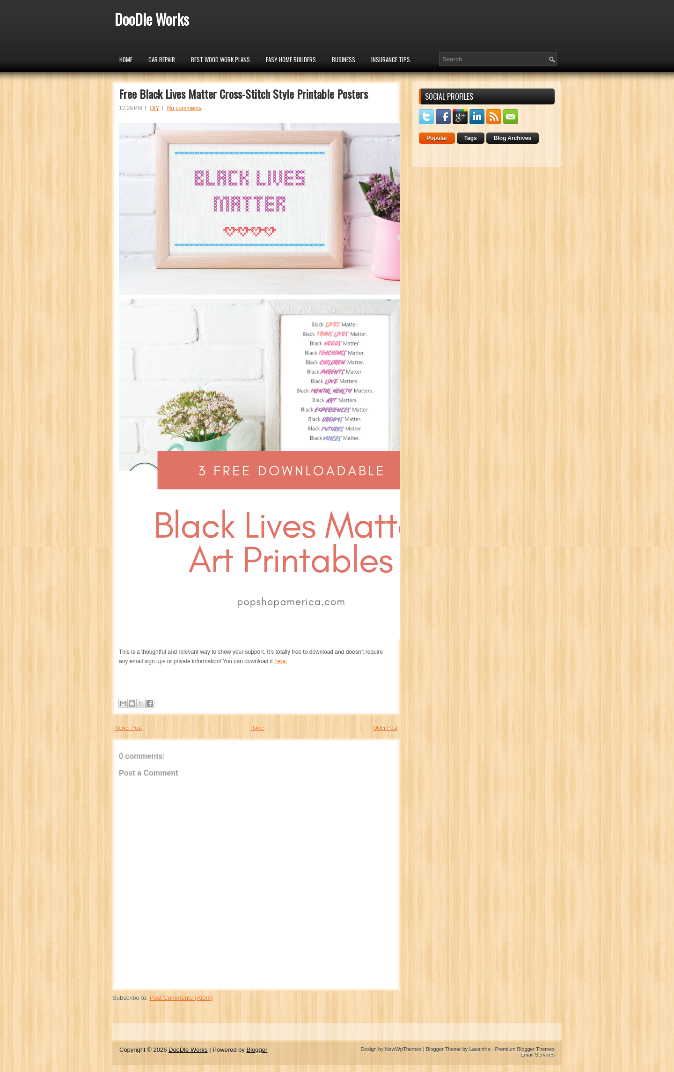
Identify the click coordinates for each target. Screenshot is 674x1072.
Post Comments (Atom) (181, 997)
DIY (154, 108)
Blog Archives (512, 138)
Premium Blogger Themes (525, 1049)
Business (343, 59)
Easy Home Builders (291, 59)
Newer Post (128, 728)
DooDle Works (152, 19)
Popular (436, 138)
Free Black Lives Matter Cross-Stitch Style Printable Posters (243, 93)
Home (125, 59)
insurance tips (390, 59)
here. (280, 661)
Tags (470, 138)
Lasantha (479, 1049)
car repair (161, 59)
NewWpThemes (403, 1049)
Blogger (256, 1049)
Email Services (537, 1054)
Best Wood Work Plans (220, 59)
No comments (184, 108)
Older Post (385, 728)
